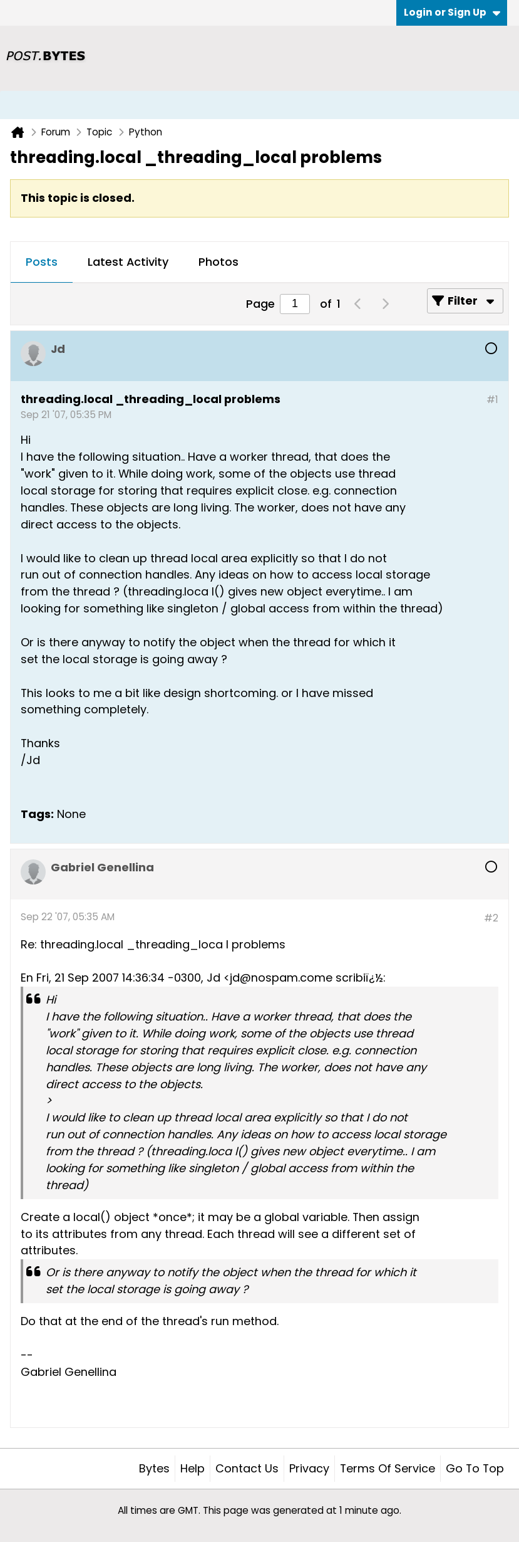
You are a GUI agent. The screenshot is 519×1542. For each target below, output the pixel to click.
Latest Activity (128, 262)
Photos (218, 262)
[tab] (42, 262)
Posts (42, 262)
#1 (492, 399)
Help (192, 1468)
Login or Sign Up (452, 12)
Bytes (154, 1468)
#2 (491, 918)
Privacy (309, 1468)
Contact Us (247, 1468)
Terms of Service (387, 1468)
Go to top (475, 1468)
